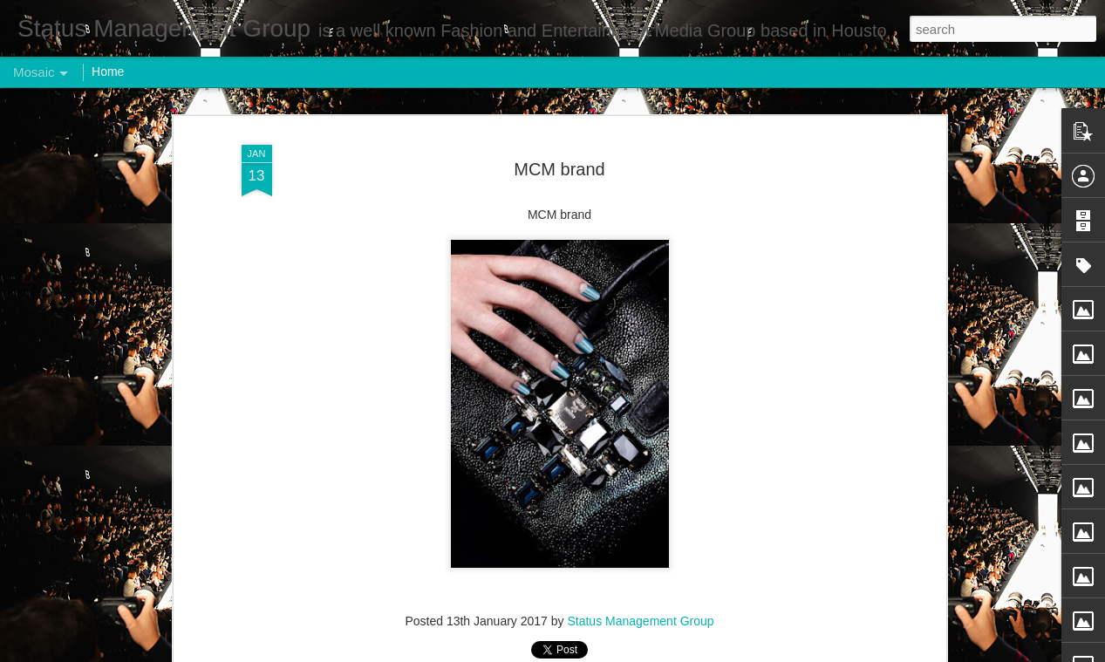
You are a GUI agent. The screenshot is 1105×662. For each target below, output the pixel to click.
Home (108, 71)
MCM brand (559, 169)
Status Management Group (640, 621)
